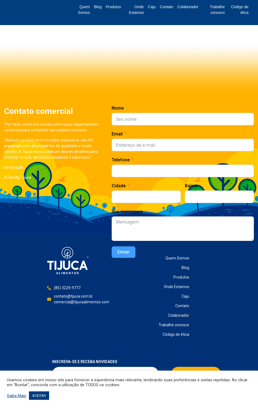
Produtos (113, 7)
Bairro (191, 185)
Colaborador (187, 7)
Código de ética (239, 10)
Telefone (121, 159)
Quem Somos (84, 10)
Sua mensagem (127, 211)
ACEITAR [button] (39, 396)
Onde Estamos (136, 10)
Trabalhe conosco (217, 10)
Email (117, 134)
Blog (98, 7)
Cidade (119, 185)
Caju (152, 7)
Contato (166, 7)
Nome (118, 108)
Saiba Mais (16, 395)
